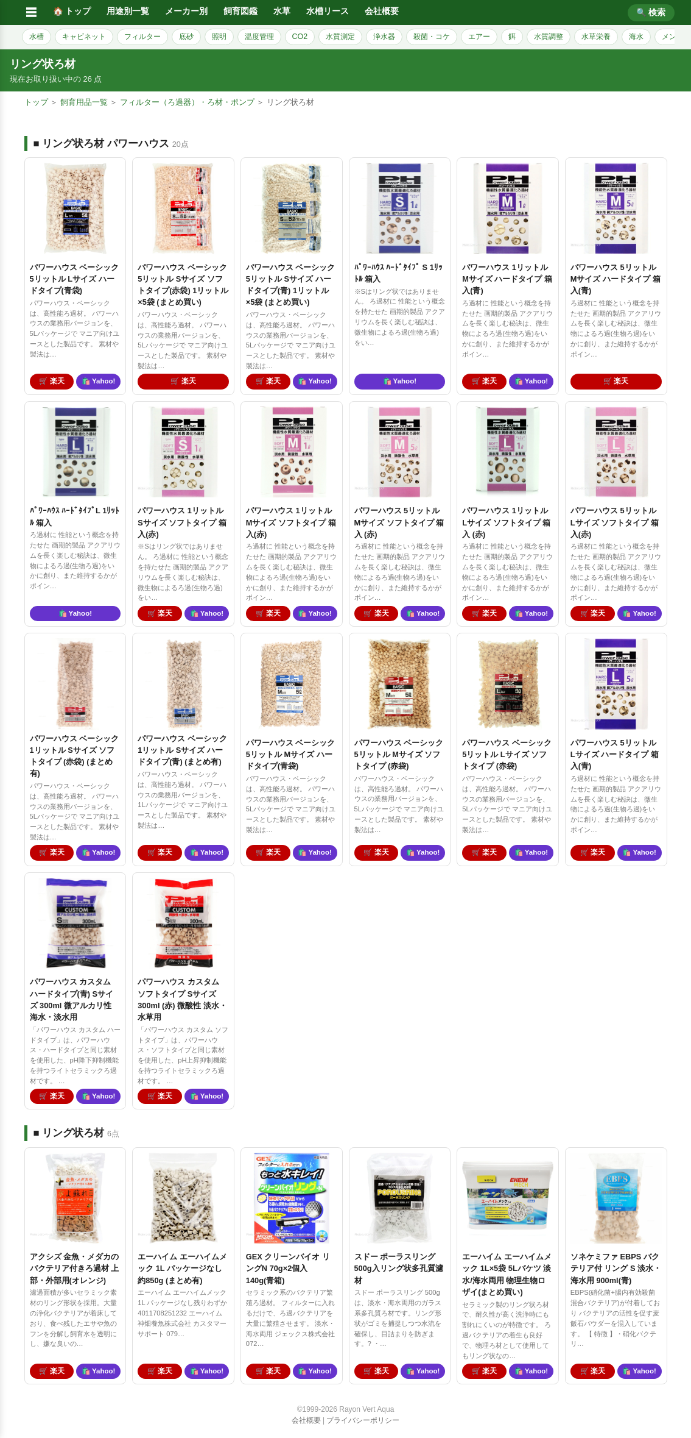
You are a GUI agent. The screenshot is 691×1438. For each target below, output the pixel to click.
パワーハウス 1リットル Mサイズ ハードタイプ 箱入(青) (507, 279)
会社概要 (382, 11)
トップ (36, 102)
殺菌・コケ (431, 36)
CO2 (300, 36)
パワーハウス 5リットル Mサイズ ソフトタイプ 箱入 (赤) (399, 522)
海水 (636, 36)
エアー (479, 36)
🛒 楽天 (51, 381)
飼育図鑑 (240, 11)
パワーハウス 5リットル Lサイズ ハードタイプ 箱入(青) (614, 754)
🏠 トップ (72, 11)
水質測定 (340, 36)
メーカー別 (186, 11)
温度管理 (259, 36)
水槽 (36, 36)
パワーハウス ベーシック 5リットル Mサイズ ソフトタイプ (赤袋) (399, 754)
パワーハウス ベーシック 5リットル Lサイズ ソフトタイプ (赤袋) (507, 754)
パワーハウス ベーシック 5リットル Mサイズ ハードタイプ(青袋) (290, 754)
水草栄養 (596, 36)
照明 (219, 36)
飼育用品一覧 (84, 102)
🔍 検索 (651, 12)
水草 (281, 11)
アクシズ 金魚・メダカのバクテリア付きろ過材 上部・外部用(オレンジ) (74, 1268)
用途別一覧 (128, 11)
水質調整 (548, 36)
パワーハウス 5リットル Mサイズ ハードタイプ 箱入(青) (615, 279)
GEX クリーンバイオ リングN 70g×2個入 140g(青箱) (288, 1268)
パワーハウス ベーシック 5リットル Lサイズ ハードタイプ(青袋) (74, 279)
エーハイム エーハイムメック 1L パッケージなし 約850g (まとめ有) (182, 1268)
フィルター (142, 36)
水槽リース (327, 11)
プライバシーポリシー (362, 1420)
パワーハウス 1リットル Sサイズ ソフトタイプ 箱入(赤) (182, 522)
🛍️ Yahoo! (98, 381)
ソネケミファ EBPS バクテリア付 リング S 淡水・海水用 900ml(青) (615, 1268)
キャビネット (84, 36)
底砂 (186, 36)
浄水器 (384, 36)
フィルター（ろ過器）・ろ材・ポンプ (187, 102)
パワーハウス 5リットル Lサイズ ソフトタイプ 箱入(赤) (614, 522)
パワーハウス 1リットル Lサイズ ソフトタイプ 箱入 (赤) (506, 522)
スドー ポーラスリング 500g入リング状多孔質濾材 (398, 1268)
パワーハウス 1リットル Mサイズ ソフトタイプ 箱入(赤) (291, 522)
